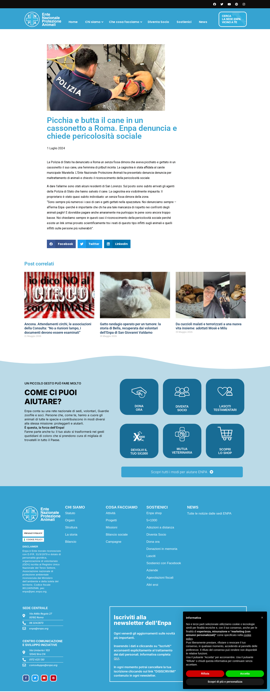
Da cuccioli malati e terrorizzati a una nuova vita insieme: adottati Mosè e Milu (209, 326)
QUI (116, 659)
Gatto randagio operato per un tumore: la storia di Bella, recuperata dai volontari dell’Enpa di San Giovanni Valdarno (130, 328)
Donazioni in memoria (161, 549)
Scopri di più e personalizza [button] (225, 681)
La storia (71, 535)
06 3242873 (36, 623)
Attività (110, 513)
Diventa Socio (156, 535)
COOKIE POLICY (34, 540)
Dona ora (153, 542)
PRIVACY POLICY (33, 533)
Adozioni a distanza (160, 528)
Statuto (70, 513)
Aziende (152, 571)
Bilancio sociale (117, 535)
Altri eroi (152, 585)
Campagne (113, 542)
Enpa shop (154, 513)
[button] (61, 244)
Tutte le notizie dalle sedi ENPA (209, 514)
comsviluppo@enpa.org (43, 665)
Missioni (111, 528)
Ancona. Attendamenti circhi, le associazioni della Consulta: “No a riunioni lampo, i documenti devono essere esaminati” (57, 328)
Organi (70, 521)
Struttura (71, 528)
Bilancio (70, 542)
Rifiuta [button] (205, 673)
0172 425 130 (36, 660)
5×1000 (151, 521)
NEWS (192, 508)
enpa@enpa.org (38, 629)
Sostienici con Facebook (163, 564)
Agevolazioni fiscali (159, 578)
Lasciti (150, 557)
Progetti (111, 521)
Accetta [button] (245, 673)
